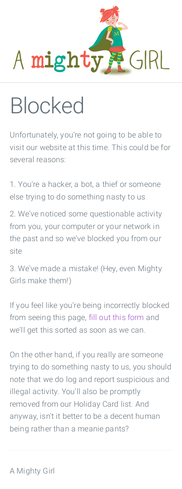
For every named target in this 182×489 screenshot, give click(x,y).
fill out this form (116, 317)
